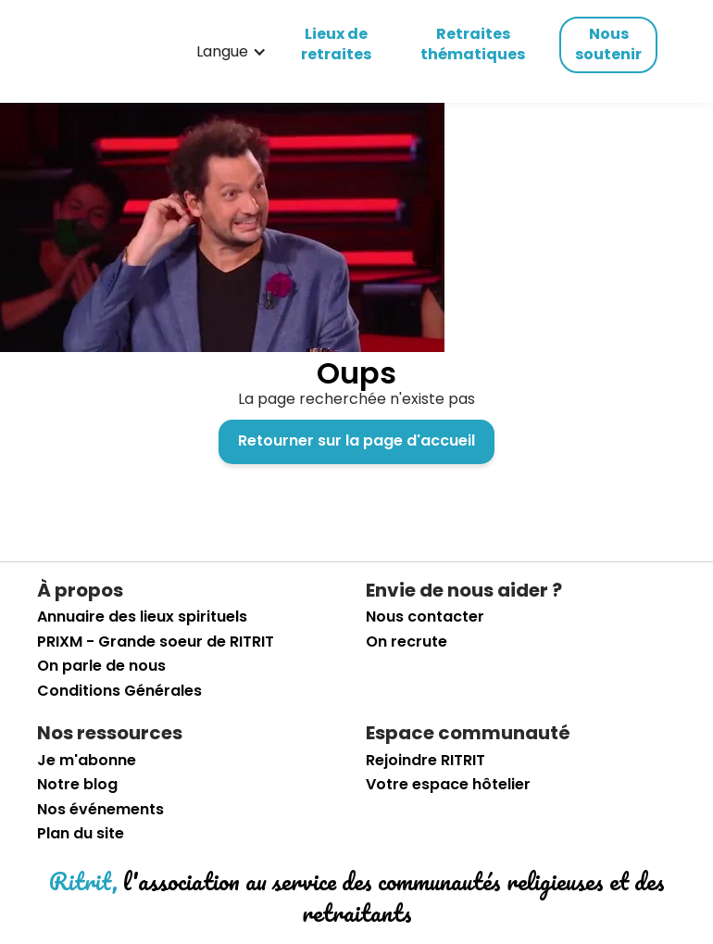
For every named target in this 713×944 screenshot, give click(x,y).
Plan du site (80, 834)
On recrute (406, 642)
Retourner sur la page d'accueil (356, 440)
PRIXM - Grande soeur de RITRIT (155, 642)
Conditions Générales (119, 691)
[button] (231, 51)
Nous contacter (425, 617)
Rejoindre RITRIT (425, 760)
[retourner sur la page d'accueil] (96, 52)
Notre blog (77, 784)
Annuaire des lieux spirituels (142, 617)
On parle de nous (101, 666)
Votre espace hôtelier (448, 784)
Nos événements (100, 809)
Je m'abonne (86, 760)
